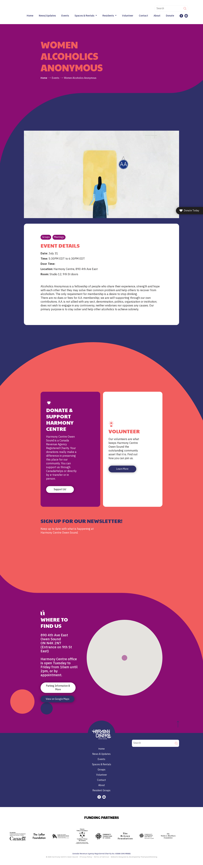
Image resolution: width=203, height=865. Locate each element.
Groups (46, 237)
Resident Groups (101, 790)
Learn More (122, 469)
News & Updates (101, 754)
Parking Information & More (58, 687)
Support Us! (60, 489)
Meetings (59, 237)
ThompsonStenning (149, 857)
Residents (108, 15)
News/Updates (47, 15)
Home (30, 15)
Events (65, 15)
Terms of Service (101, 857)
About (157, 15)
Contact (143, 15)
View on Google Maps (57, 699)
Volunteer (127, 15)
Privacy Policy (86, 857)
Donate (170, 15)
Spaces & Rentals (84, 15)
